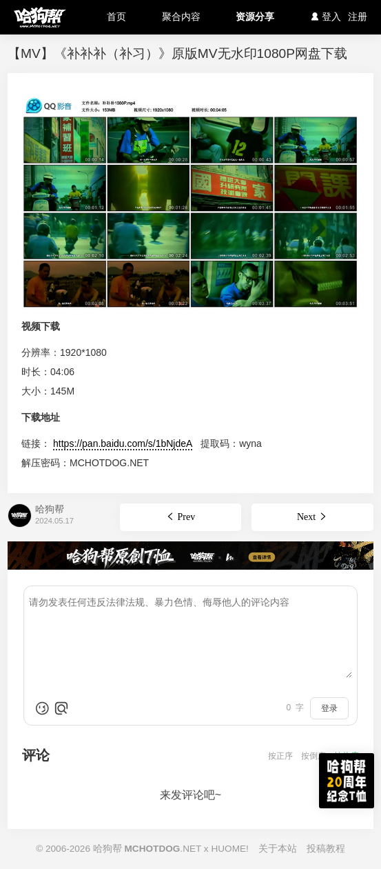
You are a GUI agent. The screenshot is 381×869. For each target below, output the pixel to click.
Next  (312, 516)
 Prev (180, 516)
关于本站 (277, 848)
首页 (116, 16)
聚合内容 (181, 16)
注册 (357, 16)
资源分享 (255, 16)
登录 (329, 708)
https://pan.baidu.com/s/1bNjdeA (122, 443)
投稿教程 (326, 848)
